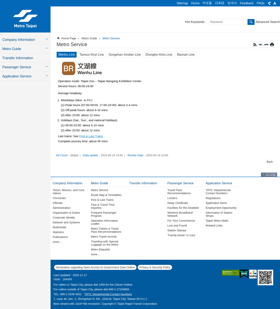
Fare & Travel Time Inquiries (103, 206)
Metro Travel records (104, 236)
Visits (56, 279)
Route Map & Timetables (106, 195)
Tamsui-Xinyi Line (92, 54)
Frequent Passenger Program (103, 214)
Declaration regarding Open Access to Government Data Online (95, 267)
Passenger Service (180, 183)
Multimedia (59, 227)
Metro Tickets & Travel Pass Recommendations (106, 230)
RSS (254, 44)
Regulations (213, 198)
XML (260, 44)
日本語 (219, 3)
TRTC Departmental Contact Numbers (218, 192)
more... (57, 241)
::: (4, 2)
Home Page (68, 38)
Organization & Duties (66, 212)
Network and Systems (66, 222)
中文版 (207, 3)
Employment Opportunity (221, 207)
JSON (266, 44)
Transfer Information (17, 58)
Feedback (247, 3)
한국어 (232, 3)
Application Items (216, 203)
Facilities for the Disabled (183, 207)
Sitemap (182, 3)
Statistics (58, 232)
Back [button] (270, 161)
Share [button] (269, 3)
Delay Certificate (177, 203)
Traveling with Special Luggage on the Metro (104, 243)
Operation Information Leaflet (104, 222)
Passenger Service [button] (16, 67)
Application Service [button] (17, 76)
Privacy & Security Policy (154, 267)
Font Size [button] (274, 3)
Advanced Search (268, 22)
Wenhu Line (66, 54)
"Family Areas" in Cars (181, 235)
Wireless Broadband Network (180, 214)
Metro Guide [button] (11, 49)
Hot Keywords (195, 22)
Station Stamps (176, 230)
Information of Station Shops (219, 214)
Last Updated (61, 275)
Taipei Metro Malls (217, 220)
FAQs (260, 3)
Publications (60, 237)
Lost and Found (177, 225)
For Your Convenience (181, 220)
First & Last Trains (91, 136)
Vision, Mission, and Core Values (68, 192)
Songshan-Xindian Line (125, 54)
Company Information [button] (18, 40)
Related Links (214, 225)
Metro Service (111, 38)
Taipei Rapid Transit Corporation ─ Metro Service (25, 18)
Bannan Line (186, 54)
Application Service (219, 183)
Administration (61, 207)
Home (195, 3)
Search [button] (251, 22)
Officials (58, 203)
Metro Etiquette (100, 249)
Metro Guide (89, 38)
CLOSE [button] (271, 174)
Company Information (67, 183)
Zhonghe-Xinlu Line (158, 54)
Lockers (172, 198)
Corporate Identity (64, 217)
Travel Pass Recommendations (179, 192)
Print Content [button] (272, 44)
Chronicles (59, 198)
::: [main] (57, 37)
